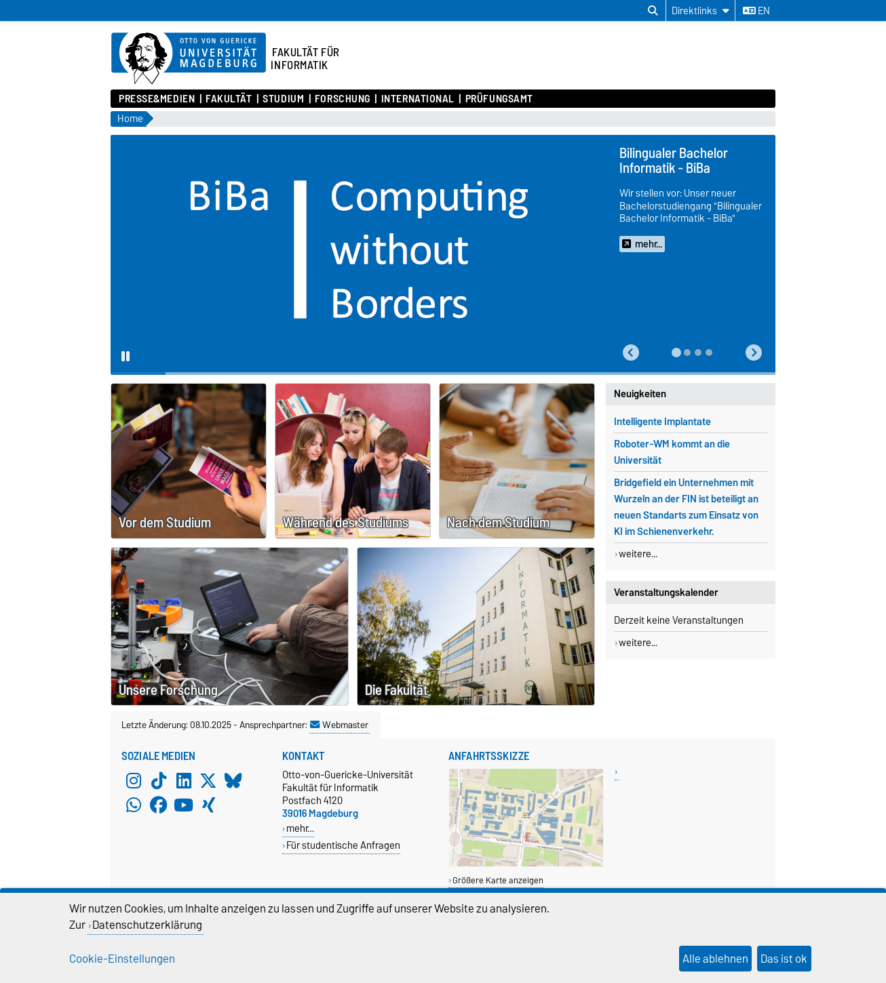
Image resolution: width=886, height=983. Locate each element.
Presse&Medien (157, 99)
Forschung (342, 99)
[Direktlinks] (700, 10)
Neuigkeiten (640, 394)
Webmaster (339, 725)
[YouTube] (184, 805)
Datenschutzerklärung (147, 924)
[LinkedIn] (184, 780)
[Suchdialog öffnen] (652, 11)
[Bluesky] (233, 780)
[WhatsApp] (133, 805)
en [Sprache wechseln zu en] (756, 11)
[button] (631, 352)
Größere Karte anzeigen (497, 880)
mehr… (300, 828)
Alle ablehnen (715, 958)
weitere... (638, 554)
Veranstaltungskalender (666, 592)
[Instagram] (133, 780)
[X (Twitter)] (208, 780)
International (418, 99)
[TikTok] (159, 780)
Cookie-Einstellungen (122, 958)
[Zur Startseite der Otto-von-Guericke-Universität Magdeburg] (189, 59)
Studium (283, 99)
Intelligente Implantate (662, 422)
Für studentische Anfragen (343, 845)
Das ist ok (783, 958)
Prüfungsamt (499, 99)
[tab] (676, 352)
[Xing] (208, 805)
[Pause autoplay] (125, 357)
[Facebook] (159, 805)
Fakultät (229, 99)
